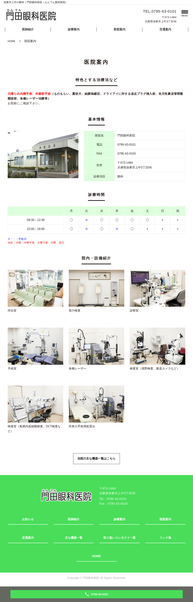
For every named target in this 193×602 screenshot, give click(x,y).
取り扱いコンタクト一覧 (119, 538)
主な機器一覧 (73, 538)
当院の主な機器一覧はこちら (97, 459)
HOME (11, 41)
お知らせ (28, 519)
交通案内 (165, 29)
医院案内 (119, 29)
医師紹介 (28, 29)
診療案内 (74, 29)
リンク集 (165, 538)
